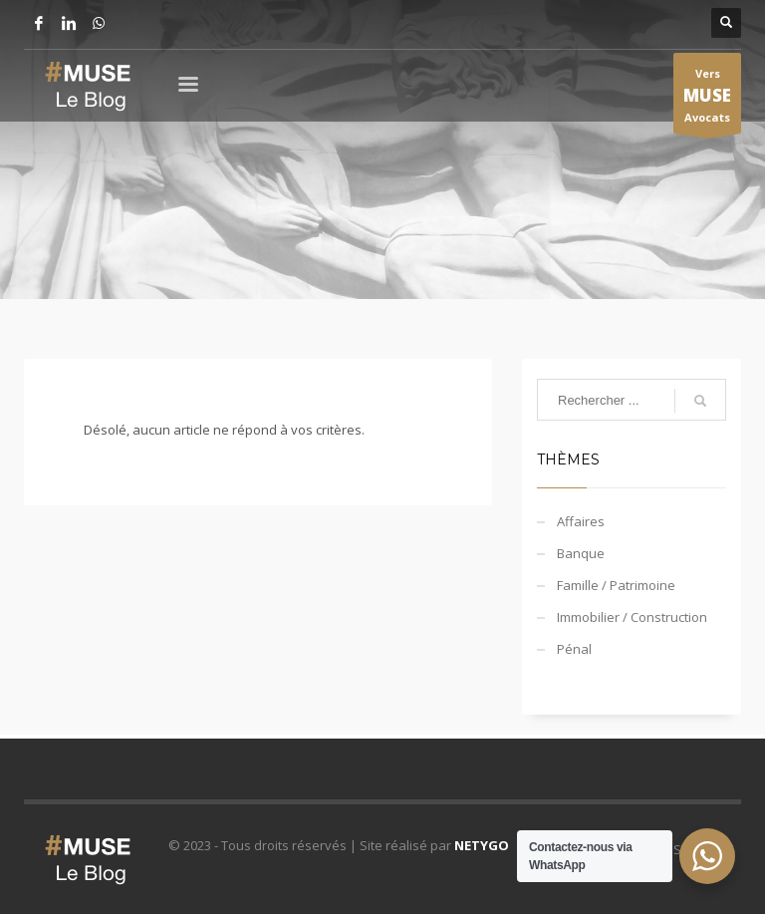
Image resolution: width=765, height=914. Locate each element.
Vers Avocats (707, 100)
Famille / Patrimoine (616, 585)
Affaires (581, 521)
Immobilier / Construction (632, 617)
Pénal (574, 649)
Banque (581, 553)
